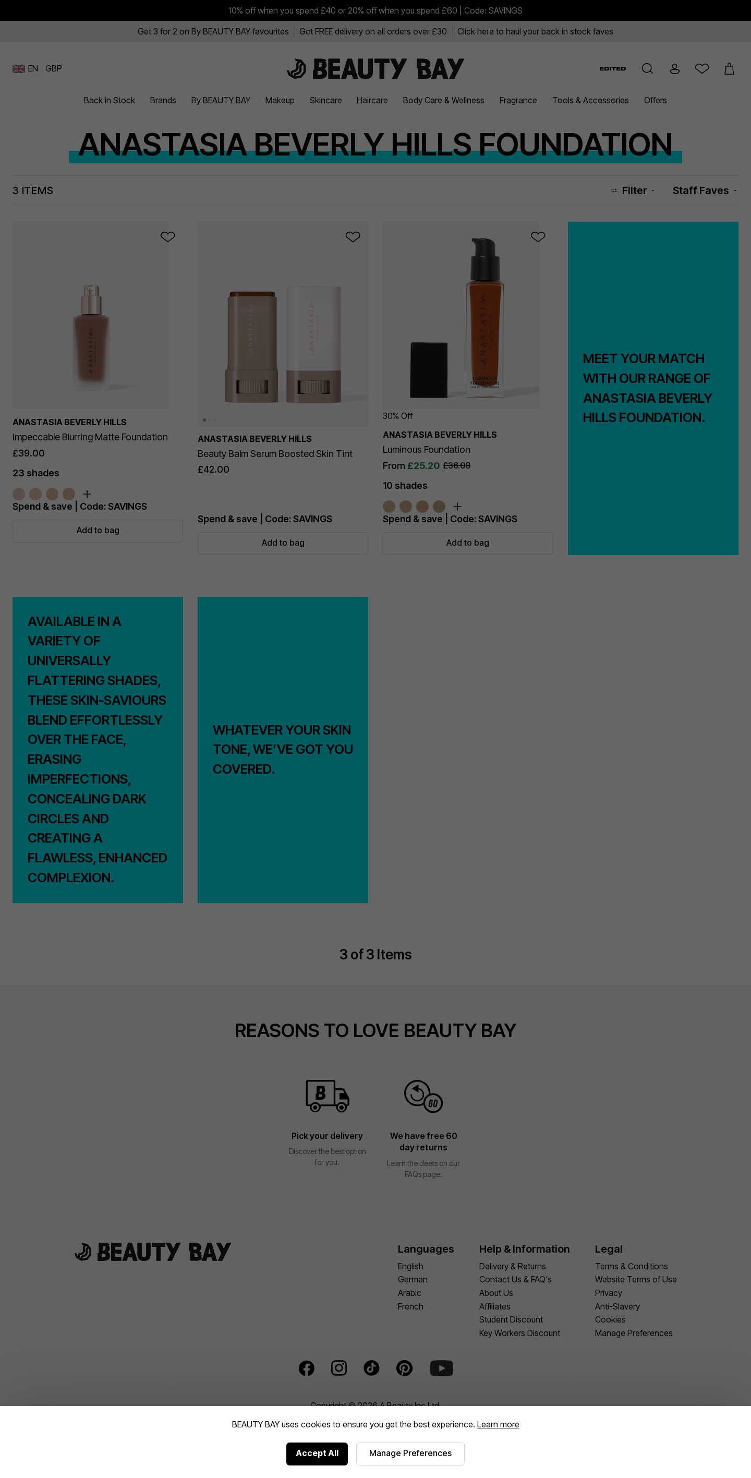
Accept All (317, 1453)
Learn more (498, 1424)
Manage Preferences (410, 1453)
